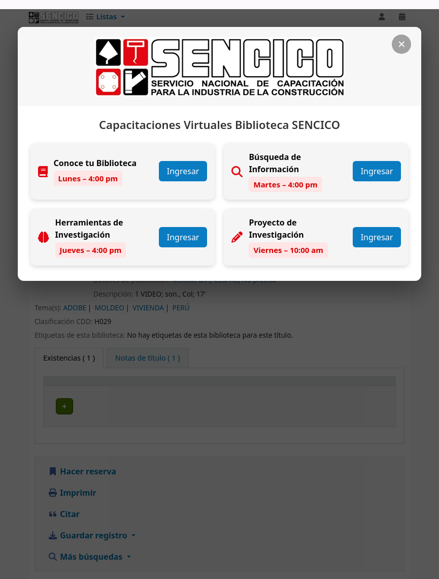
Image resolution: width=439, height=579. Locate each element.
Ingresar (183, 162)
